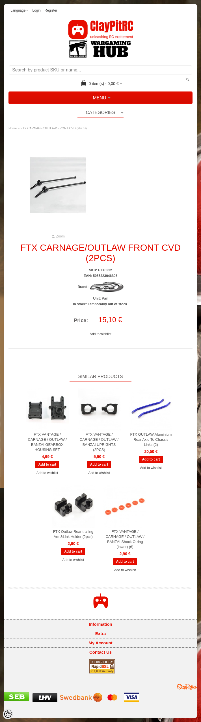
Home (12, 128)
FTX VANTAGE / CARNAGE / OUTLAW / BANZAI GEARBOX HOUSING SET (47, 442)
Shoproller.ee (187, 687)
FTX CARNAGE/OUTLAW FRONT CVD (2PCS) (54, 128)
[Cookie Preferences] (8, 714)
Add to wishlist (100, 334)
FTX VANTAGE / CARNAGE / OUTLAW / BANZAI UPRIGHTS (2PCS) (99, 442)
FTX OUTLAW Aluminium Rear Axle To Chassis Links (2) (151, 439)
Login (36, 10)
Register (51, 10)
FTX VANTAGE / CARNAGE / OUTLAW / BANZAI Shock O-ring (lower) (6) (124, 539)
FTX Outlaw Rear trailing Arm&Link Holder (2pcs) (73, 534)
